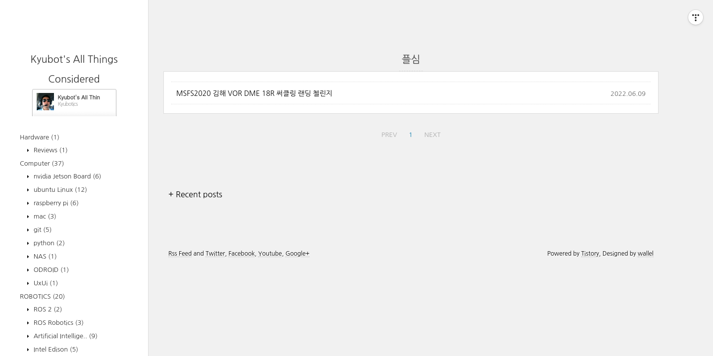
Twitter (215, 254)
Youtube (270, 254)
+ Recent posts (195, 194)
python (48, 243)
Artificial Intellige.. (65, 336)
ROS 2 (47, 309)
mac (44, 216)
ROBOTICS (42, 296)
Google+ (297, 254)
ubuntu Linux (59, 189)
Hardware (39, 137)
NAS (44, 256)
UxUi (45, 283)
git (41, 229)
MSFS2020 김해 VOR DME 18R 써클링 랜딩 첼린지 (254, 93)
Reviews (50, 150)
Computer (42, 163)
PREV (389, 135)
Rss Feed (180, 254)
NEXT (432, 135)
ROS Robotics (58, 322)
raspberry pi (55, 203)
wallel (646, 254)
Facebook (241, 254)
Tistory (590, 254)
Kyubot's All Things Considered (79, 97)
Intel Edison (55, 349)
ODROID (50, 270)
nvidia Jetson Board (67, 176)
